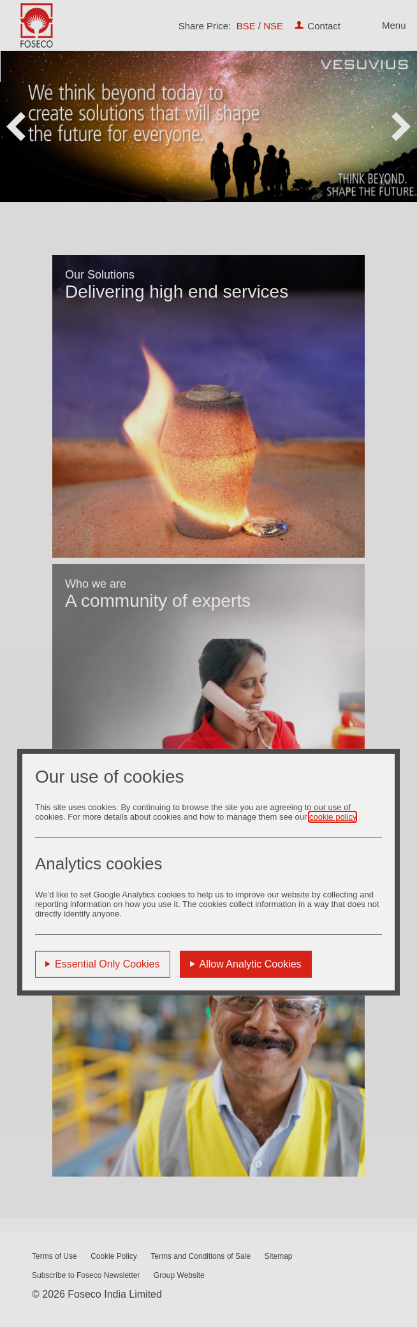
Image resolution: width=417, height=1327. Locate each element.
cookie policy (332, 816)
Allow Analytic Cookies (251, 963)
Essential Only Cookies (107, 963)
